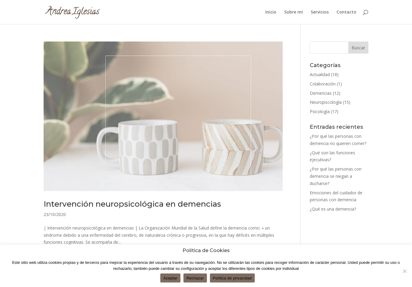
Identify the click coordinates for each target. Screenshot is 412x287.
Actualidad (320, 74)
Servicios (320, 12)
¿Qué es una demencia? (333, 209)
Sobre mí (293, 12)
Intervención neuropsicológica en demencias (132, 204)
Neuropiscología (326, 102)
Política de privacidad (232, 278)
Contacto (346, 12)
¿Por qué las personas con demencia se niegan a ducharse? (335, 176)
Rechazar (195, 278)
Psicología (320, 111)
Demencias (321, 93)
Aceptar (170, 278)
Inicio (270, 12)
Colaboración (323, 84)
